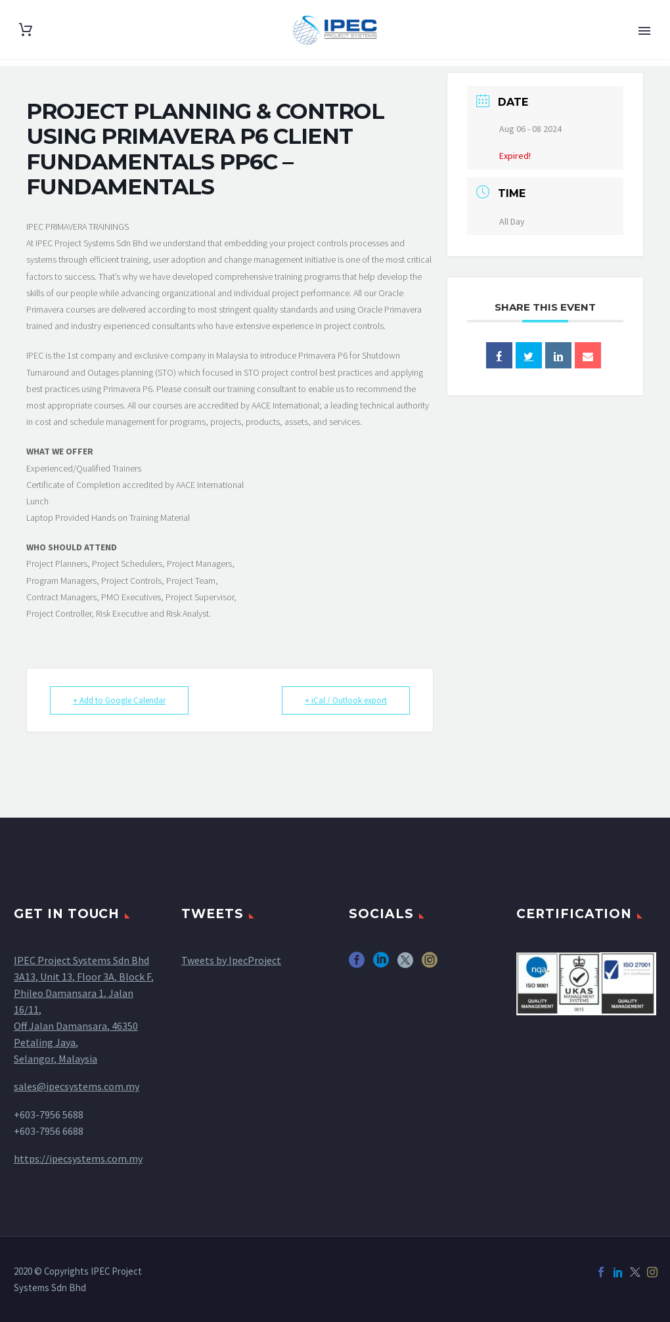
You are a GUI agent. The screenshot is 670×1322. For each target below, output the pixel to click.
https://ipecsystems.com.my (78, 1158)
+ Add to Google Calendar (119, 700)
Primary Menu (644, 31)
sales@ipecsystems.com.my (76, 1086)
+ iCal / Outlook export (346, 700)
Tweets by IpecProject (231, 960)
